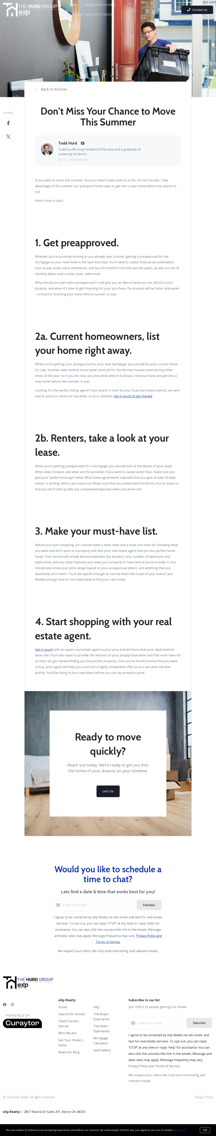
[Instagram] (12, 1004)
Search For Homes (100, 5)
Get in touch (44, 649)
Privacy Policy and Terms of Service (153, 1066)
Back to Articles (54, 89)
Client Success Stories (92, 14)
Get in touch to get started (133, 396)
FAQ (96, 1007)
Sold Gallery (102, 1050)
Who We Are (67, 1033)
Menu (165, 10)
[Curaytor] (22, 1027)
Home (73, 5)
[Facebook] (4, 1004)
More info (179, 1130)
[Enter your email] (99, 905)
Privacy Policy (204, 1097)
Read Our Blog (69, 1052)
